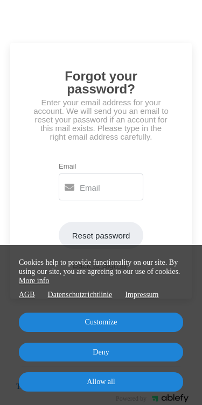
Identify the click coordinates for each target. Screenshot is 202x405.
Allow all (101, 382)
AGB (27, 295)
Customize (101, 322)
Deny (101, 352)
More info (34, 281)
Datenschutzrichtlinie (80, 295)
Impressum (141, 295)
